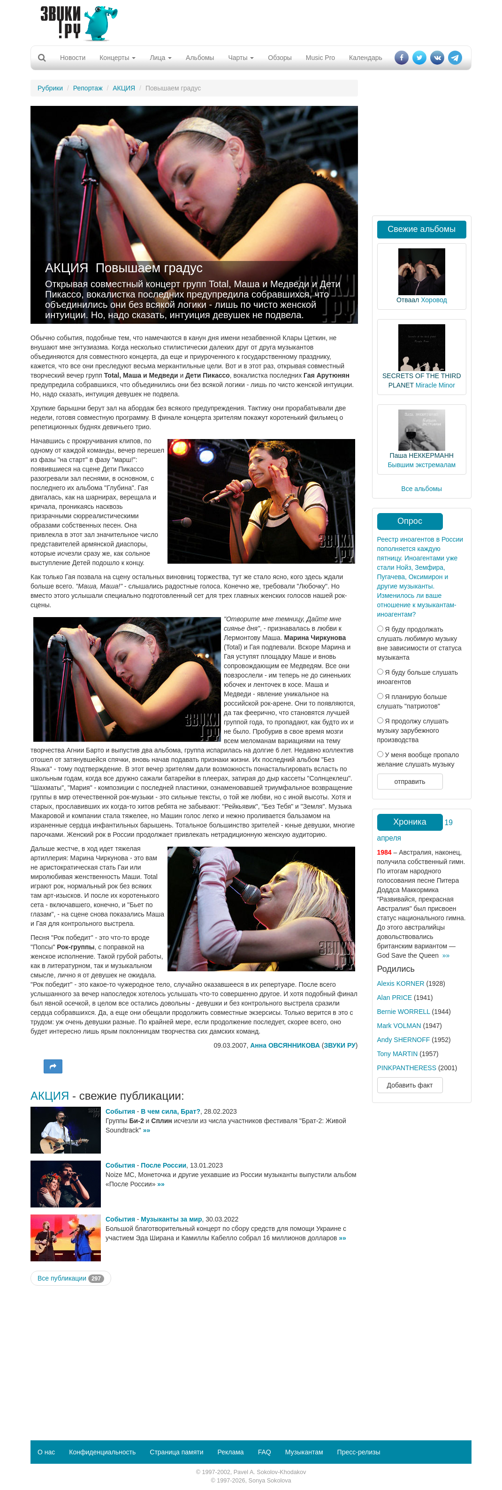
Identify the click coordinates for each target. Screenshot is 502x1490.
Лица (161, 57)
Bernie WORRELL (403, 1011)
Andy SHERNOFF (403, 1039)
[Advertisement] (248, 21)
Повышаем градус (149, 268)
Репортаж (88, 88)
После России (163, 1165)
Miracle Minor (435, 385)
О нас (46, 1452)
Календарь (365, 57)
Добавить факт (410, 1085)
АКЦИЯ (124, 88)
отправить (409, 781)
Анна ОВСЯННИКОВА (285, 1045)
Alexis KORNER (401, 983)
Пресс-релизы (358, 1452)
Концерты (117, 57)
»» (147, 1130)
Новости (72, 57)
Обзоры (280, 57)
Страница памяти (176, 1452)
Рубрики (50, 88)
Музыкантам (304, 1452)
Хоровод (434, 300)
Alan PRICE (394, 997)
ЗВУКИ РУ (339, 1045)
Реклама (230, 1452)
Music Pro (320, 57)
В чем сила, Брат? (170, 1111)
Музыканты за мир (171, 1219)
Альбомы (200, 57)
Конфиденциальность (102, 1452)
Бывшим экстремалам (422, 465)
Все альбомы (421, 488)
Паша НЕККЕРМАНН (422, 455)
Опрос (409, 521)
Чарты (241, 57)
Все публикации (71, 1278)
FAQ (264, 1452)
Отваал (407, 300)
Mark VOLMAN (399, 1025)
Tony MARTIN (397, 1054)
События (120, 1111)
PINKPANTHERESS (407, 1068)
